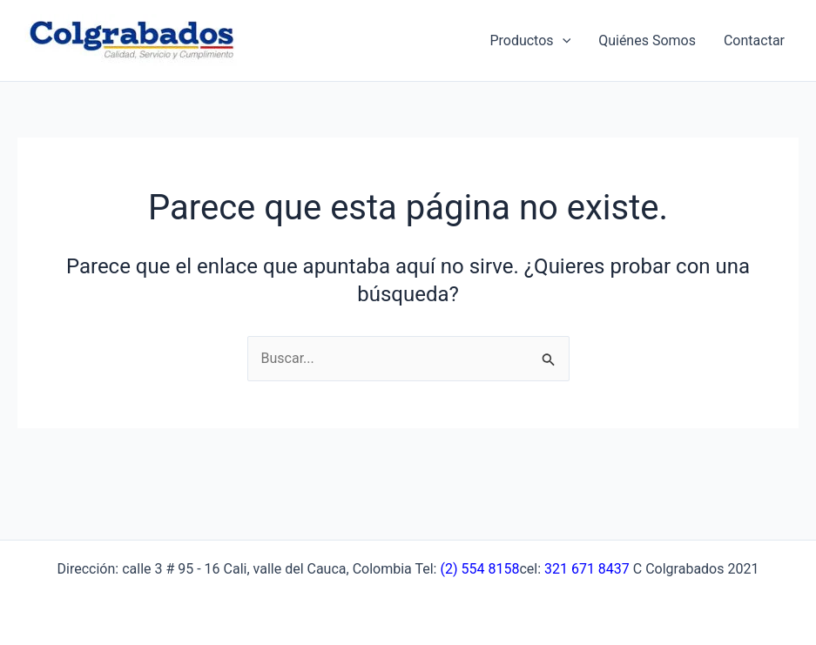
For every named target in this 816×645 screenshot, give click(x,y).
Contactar (754, 40)
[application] (562, 41)
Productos (529, 41)
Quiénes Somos (647, 40)
